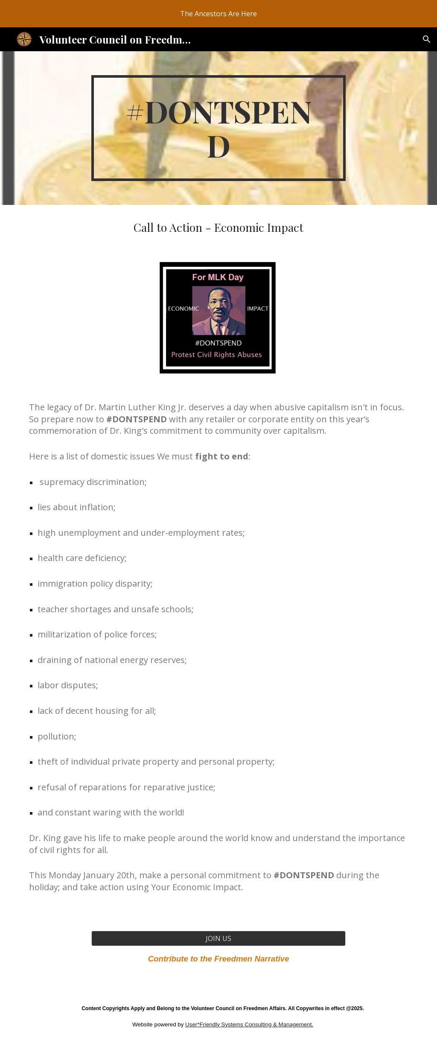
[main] (218, 128)
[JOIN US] (218, 938)
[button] (427, 39)
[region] (218, 13)
